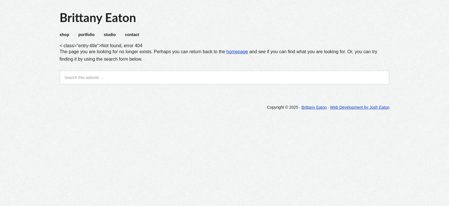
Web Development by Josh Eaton (359, 107)
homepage (237, 51)
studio (110, 34)
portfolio (86, 34)
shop (64, 34)
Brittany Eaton (98, 17)
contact (132, 34)
